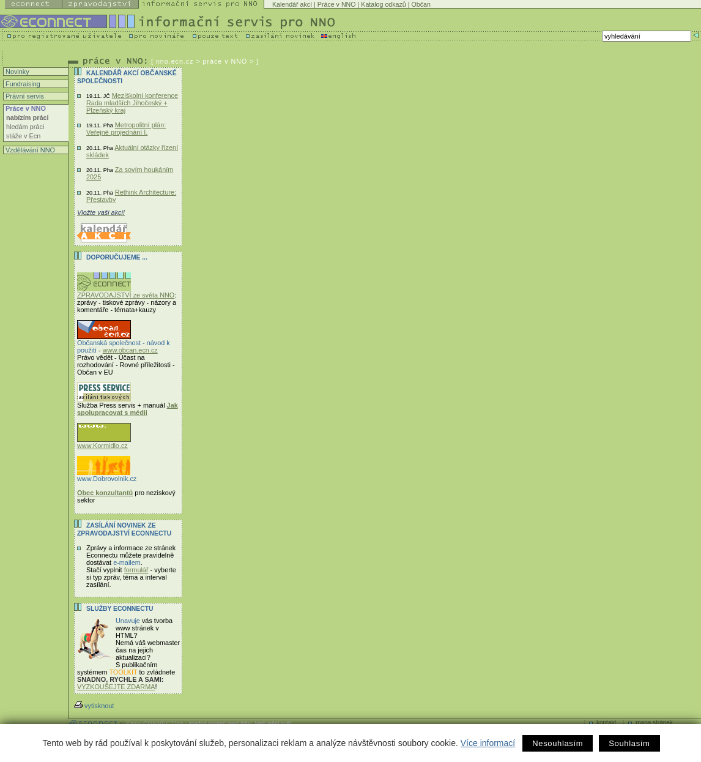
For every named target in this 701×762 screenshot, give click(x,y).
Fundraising (22, 84)
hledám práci (25, 126)
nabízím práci (27, 117)
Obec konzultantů (105, 492)
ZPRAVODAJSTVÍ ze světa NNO (125, 292)
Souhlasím (629, 743)
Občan (420, 4)
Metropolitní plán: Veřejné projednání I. (126, 128)
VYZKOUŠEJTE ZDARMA (116, 686)
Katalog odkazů (383, 4)
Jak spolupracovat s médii (127, 409)
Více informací (488, 743)
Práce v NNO (336, 4)
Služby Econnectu (119, 608)
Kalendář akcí (292, 4)
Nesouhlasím (557, 743)
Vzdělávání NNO (29, 150)
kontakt (606, 722)
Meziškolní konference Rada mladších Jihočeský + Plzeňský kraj (132, 103)
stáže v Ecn (23, 136)
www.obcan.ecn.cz (130, 350)
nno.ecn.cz (175, 61)
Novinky (16, 71)
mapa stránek (654, 722)
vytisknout (94, 705)
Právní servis (24, 96)
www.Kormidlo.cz (104, 442)
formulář (136, 569)
